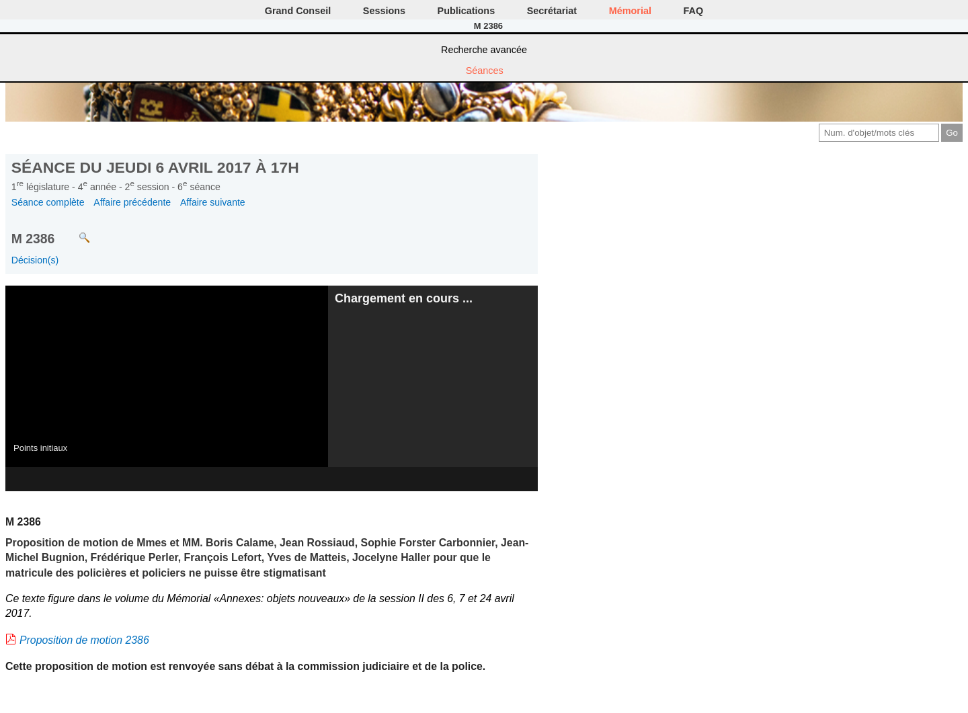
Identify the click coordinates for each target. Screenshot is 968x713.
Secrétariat (552, 10)
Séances (484, 70)
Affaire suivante (212, 202)
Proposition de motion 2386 (84, 640)
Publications (466, 10)
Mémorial (630, 10)
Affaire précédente (132, 202)
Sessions (384, 10)
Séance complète (48, 202)
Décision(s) (34, 260)
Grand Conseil (298, 10)
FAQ (694, 10)
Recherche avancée (484, 49)
